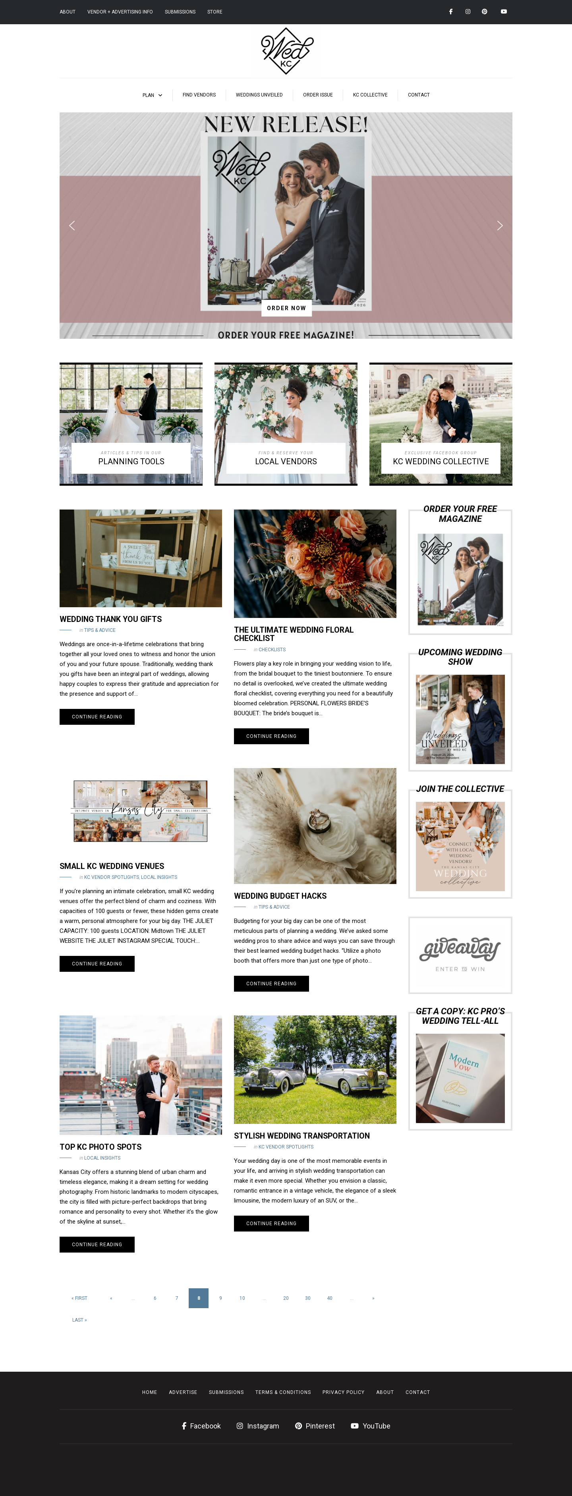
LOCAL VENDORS (286, 461)
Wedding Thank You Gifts (111, 619)
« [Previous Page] (111, 1298)
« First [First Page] (79, 1298)
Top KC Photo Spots (100, 1147)
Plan (148, 95)
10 (242, 1298)
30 (308, 1298)
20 (286, 1298)
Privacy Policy (344, 1392)
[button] (286, 225)
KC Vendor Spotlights (111, 877)
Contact (419, 95)
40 (329, 1298)
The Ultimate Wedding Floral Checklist (294, 634)
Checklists (272, 649)
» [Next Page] (373, 1298)
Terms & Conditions (283, 1392)
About (67, 12)
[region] (286, 225)
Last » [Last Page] (79, 1320)
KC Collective (370, 95)
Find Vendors (199, 95)
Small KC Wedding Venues (112, 866)
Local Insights (159, 877)
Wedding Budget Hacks (280, 896)
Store (214, 12)
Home (149, 1392)
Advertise (183, 1392)
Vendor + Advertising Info (120, 12)
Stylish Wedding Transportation (302, 1136)
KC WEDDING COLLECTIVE (441, 461)
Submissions (180, 12)
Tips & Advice (100, 630)
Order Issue (318, 95)
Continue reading (97, 717)
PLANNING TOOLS (131, 461)
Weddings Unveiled (259, 95)
